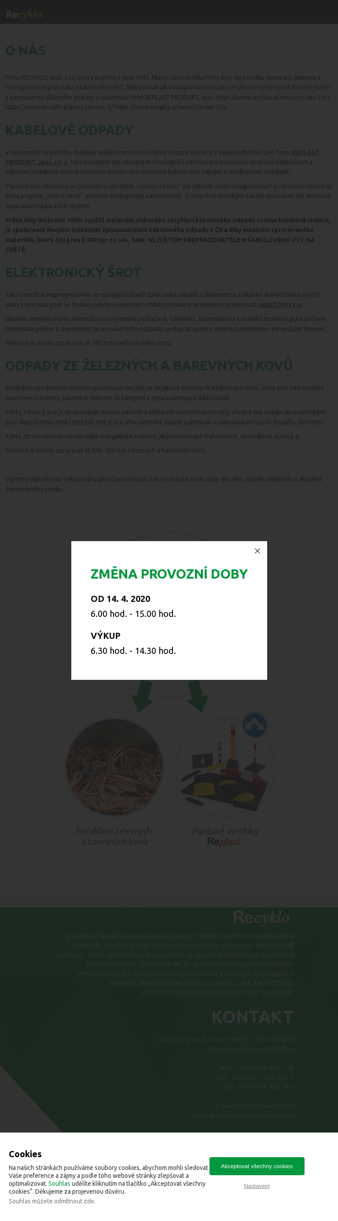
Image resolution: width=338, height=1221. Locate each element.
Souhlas (59, 1183)
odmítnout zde (74, 1201)
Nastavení (257, 1186)
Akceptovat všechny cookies (257, 1166)
